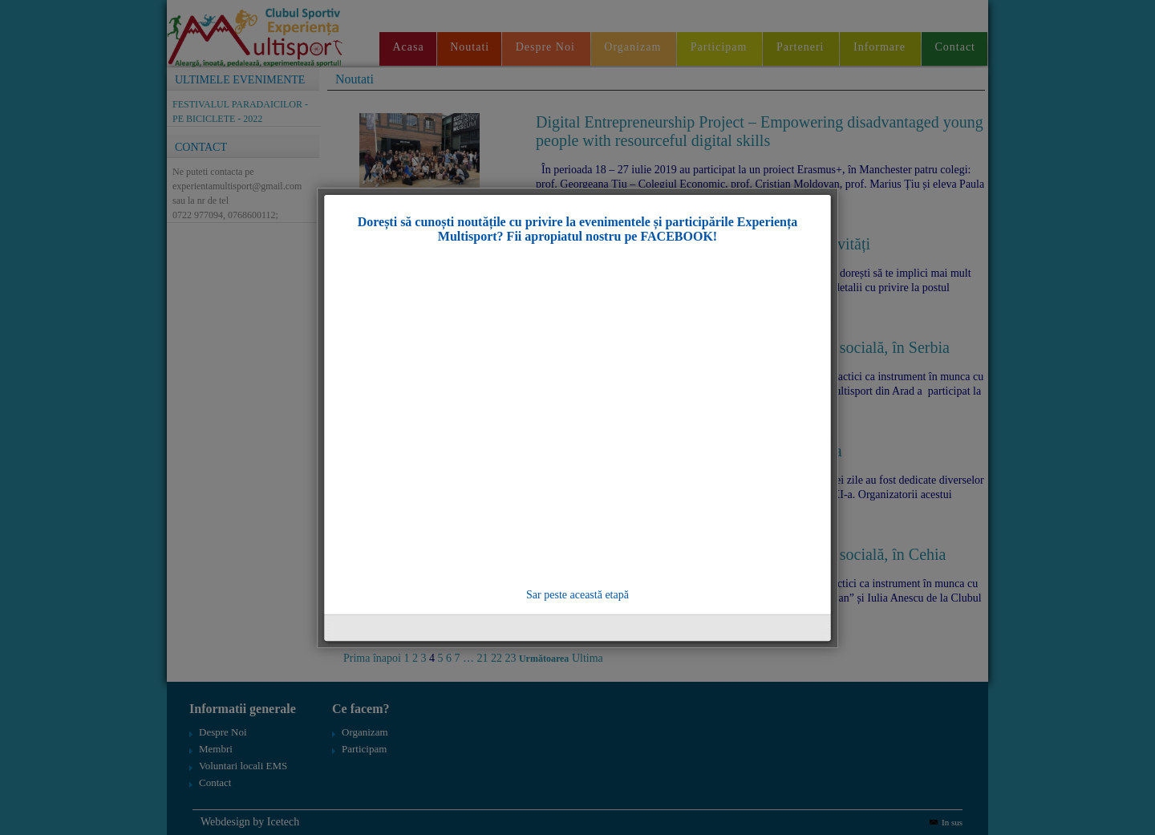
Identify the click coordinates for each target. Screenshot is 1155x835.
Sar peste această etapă (577, 595)
